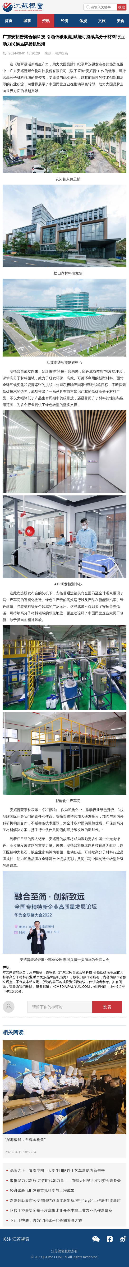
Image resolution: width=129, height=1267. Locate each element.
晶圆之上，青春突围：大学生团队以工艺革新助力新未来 (57, 1170)
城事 (27, 20)
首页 (8, 20)
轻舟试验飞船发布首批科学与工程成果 (42, 1190)
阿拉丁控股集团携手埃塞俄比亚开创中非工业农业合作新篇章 (61, 1210)
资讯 (46, 20)
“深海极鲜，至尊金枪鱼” (25, 1139)
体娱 (83, 20)
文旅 (102, 20)
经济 (64, 20)
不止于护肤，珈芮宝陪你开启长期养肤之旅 (46, 1220)
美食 (120, 20)
